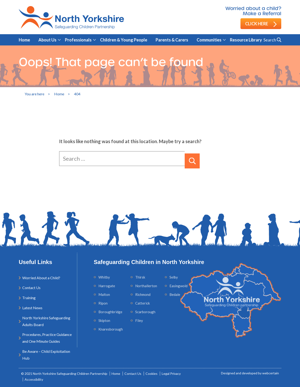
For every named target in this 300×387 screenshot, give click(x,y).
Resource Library (246, 39)
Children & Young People (123, 39)
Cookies (152, 374)
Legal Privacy (171, 374)
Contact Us (31, 287)
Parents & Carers (172, 39)
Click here (261, 24)
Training (29, 297)
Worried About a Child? (41, 277)
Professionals (78, 39)
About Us (47, 39)
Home (24, 39)
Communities (209, 39)
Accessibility (34, 379)
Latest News (32, 307)
